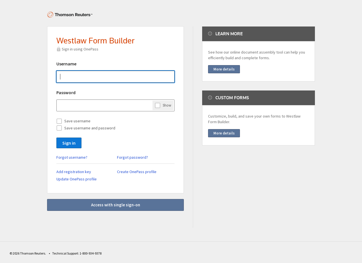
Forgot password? (132, 157)
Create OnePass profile (136, 171)
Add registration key (73, 171)
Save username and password (89, 128)
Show (167, 105)
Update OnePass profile (76, 179)
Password (66, 92)
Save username (77, 120)
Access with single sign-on (115, 204)
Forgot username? (71, 157)
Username (66, 64)
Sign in (69, 143)
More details (224, 69)
